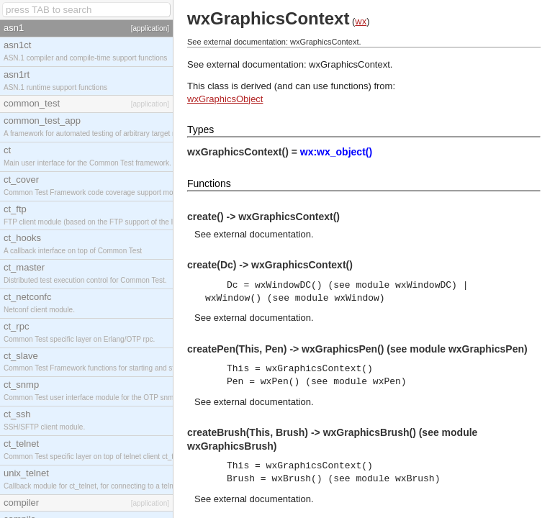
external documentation (262, 234)
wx (360, 21)
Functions (209, 183)
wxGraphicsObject (225, 99)
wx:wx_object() (336, 152)
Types (200, 129)
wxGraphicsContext (349, 64)
